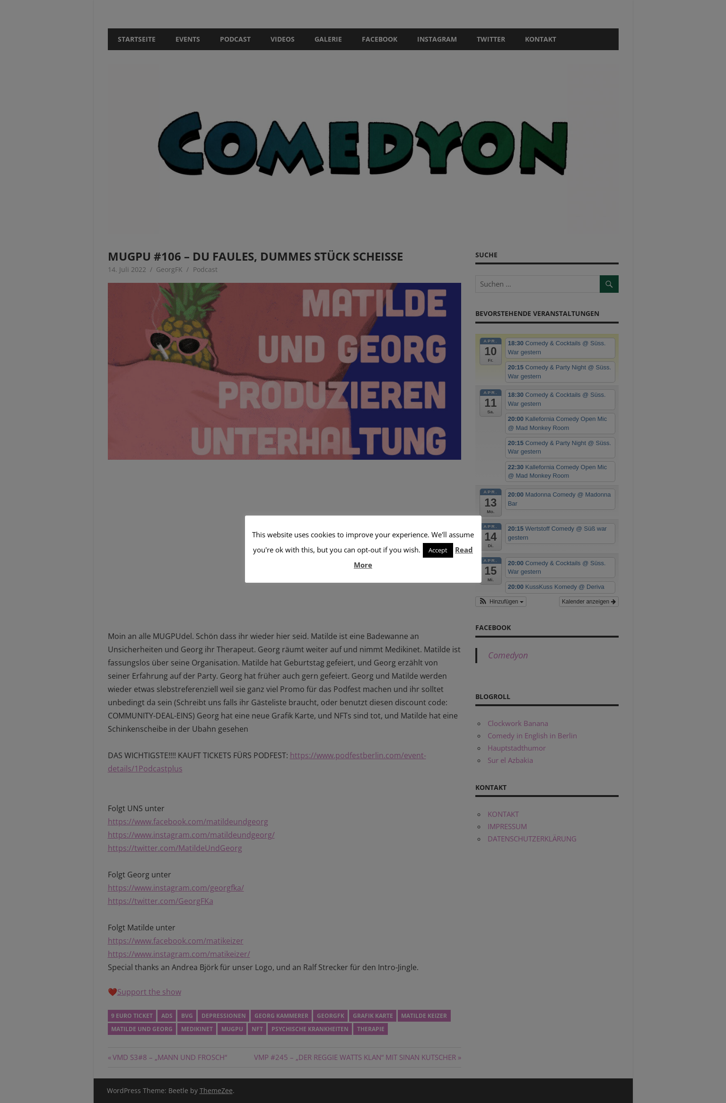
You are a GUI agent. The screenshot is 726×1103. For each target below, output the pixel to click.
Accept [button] (438, 550)
